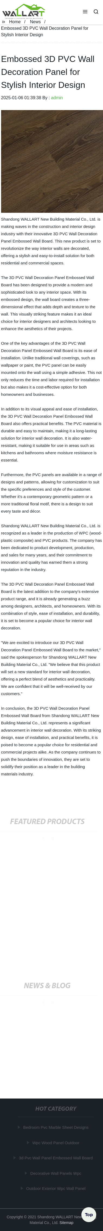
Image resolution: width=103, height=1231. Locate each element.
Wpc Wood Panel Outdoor (55, 1142)
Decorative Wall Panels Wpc (56, 1173)
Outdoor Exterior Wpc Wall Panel (56, 1188)
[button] (85, 12)
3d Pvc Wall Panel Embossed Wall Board (56, 1158)
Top (89, 1214)
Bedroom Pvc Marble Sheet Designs (56, 1127)
